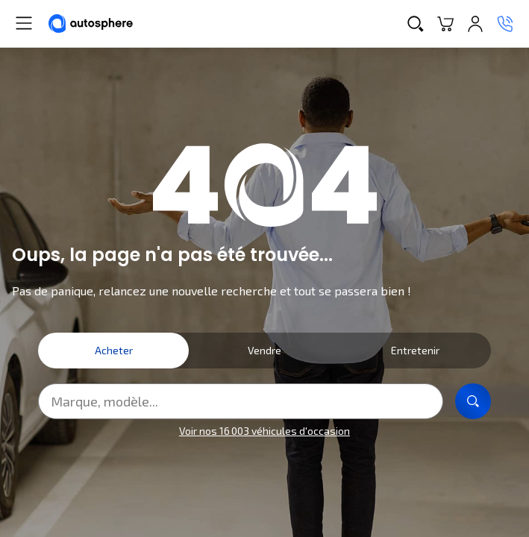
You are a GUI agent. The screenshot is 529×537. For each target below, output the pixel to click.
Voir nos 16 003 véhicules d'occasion (264, 430)
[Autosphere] (91, 23)
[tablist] (264, 350)
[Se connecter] (475, 24)
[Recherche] (416, 24)
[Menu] (24, 23)
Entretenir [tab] (415, 350)
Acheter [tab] (114, 350)
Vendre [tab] (264, 350)
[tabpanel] (264, 411)
